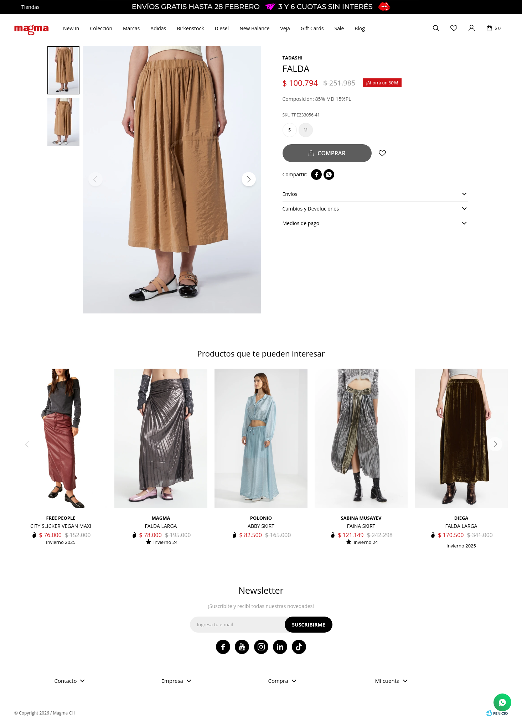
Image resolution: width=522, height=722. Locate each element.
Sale (339, 28)
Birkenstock (190, 28)
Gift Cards (312, 28)
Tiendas (30, 7)
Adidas (158, 28)
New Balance (254, 28)
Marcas (131, 28)
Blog (360, 28)
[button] (249, 179)
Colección (101, 28)
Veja (285, 28)
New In (71, 28)
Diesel (222, 28)
